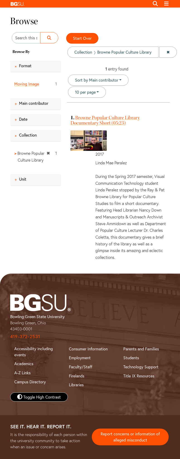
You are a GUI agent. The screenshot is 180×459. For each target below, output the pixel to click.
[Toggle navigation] (166, 3)
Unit (22, 179)
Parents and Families (141, 349)
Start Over (82, 38)
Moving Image (26, 84)
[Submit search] (49, 37)
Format (25, 65)
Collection (28, 135)
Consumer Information (88, 349)
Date (23, 119)
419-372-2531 (25, 336)
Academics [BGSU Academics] (23, 363)
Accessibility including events (33, 351)
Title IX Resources (138, 376)
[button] (79, 3)
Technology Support (140, 366)
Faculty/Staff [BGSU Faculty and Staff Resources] (80, 366)
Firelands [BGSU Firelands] (76, 376)
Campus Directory (30, 381)
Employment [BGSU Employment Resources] (80, 357)
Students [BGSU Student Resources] (131, 357)
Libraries (76, 384)
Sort (96, 80)
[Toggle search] (155, 3)
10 (85, 92)
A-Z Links (22, 372)
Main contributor (33, 103)
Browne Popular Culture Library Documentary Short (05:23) (105, 120)
